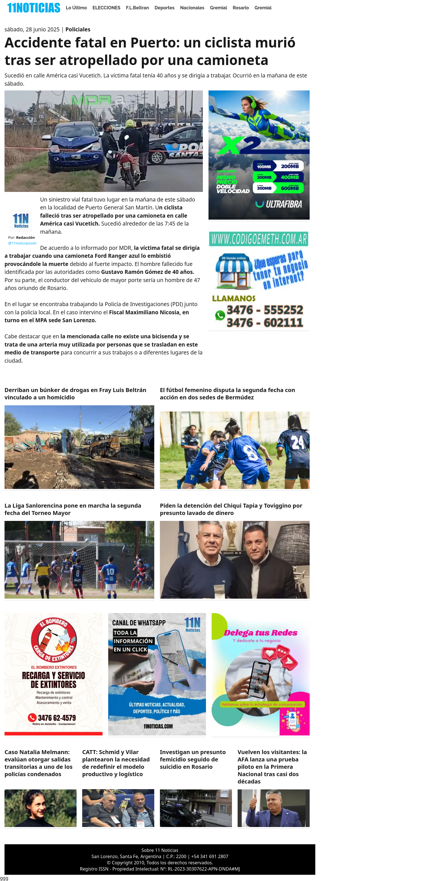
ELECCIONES (106, 7)
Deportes (165, 7)
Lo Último (76, 7)
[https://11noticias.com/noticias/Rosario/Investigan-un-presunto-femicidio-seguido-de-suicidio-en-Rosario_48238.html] (196, 788)
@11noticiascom (22, 243)
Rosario (241, 7)
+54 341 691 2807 (209, 856)
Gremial (218, 7)
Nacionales (192, 7)
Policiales (78, 29)
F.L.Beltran (137, 7)
